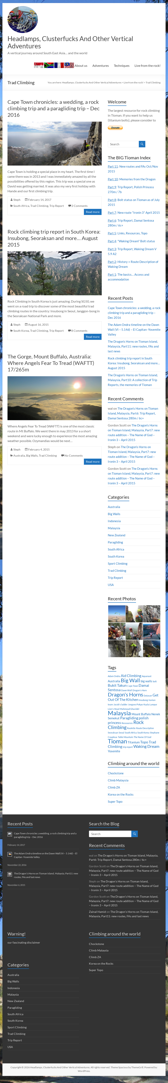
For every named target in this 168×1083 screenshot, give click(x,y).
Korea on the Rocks (121, 800)
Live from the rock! (148, 66)
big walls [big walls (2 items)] (146, 687)
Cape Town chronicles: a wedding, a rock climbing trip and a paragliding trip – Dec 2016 (53, 109)
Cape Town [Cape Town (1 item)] (132, 691)
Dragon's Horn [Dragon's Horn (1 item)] (140, 696)
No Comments (73, 456)
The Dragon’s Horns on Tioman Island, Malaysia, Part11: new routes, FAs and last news (134, 352)
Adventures (100, 66)
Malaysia (114, 534)
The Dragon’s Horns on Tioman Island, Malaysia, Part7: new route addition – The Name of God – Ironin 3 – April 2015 (123, 876)
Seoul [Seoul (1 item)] (121, 738)
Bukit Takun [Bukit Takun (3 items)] (117, 691)
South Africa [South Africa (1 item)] (131, 738)
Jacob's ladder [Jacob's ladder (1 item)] (120, 710)
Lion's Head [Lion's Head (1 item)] (113, 714)
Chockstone (116, 779)
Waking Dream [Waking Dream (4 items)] (146, 751)
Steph (16, 200)
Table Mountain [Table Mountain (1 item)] (125, 742)
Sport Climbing (118, 569)
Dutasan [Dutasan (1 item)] (148, 701)
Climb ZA (114, 793)
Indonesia (115, 526)
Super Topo (115, 807)
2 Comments (80, 206)
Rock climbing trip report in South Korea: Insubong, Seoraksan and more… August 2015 (54, 239)
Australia (19, 456)
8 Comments (79, 331)
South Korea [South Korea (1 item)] (143, 738)
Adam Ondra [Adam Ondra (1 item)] (114, 681)
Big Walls (32, 456)
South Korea (21, 331)
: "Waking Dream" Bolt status (132, 247)
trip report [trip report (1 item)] (128, 752)
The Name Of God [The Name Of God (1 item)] (142, 742)
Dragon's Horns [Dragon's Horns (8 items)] (125, 700)
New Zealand (117, 541)
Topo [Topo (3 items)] (144, 748)
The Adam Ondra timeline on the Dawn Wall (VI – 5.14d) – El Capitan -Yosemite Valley (133, 335)
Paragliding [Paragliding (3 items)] (129, 724)
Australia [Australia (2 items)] (114, 687)
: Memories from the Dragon (132, 180)
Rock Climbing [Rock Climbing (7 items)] (126, 730)
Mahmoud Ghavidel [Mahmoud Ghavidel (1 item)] (129, 714)
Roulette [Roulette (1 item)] (131, 733)
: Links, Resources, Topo (128, 239)
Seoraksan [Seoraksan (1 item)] (113, 738)
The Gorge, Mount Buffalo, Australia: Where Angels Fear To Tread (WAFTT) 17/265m (50, 363)
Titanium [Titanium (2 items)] (134, 748)
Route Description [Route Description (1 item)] (145, 733)
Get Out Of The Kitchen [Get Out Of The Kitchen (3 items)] (133, 703)
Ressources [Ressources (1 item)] (127, 728)
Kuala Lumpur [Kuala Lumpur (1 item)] (150, 710)
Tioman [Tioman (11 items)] (117, 746)
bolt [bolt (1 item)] (155, 687)
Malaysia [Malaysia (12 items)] (119, 718)
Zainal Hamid (97, 916)
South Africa (21, 206)
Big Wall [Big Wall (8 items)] (130, 686)
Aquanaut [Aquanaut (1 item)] (146, 681)
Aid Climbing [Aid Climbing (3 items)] (131, 681)
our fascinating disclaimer (23, 947)
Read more (93, 212)
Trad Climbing (39, 206)
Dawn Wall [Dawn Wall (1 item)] (126, 696)
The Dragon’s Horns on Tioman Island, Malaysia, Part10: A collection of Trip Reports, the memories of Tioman (134, 385)
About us (60, 66)
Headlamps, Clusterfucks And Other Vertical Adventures (78, 42)
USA (111, 590)
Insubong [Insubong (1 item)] (143, 705)
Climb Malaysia (118, 786)
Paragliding (116, 548)
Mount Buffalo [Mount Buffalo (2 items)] (141, 720)
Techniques (121, 66)
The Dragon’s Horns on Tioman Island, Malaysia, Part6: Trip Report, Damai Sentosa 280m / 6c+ (134, 419)
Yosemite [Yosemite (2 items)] (114, 757)
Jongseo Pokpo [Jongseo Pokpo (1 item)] (135, 710)
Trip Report (56, 206)
